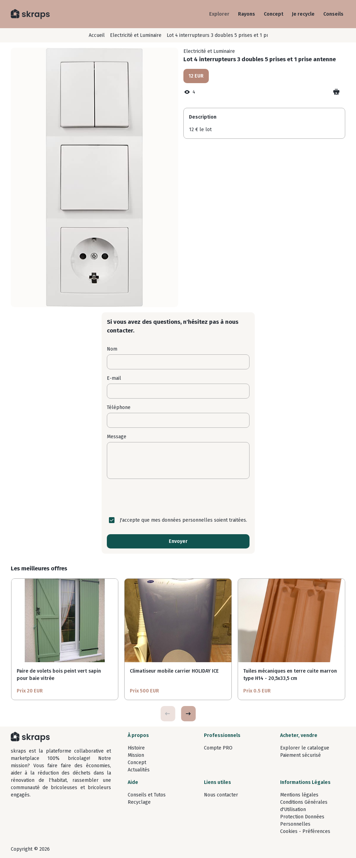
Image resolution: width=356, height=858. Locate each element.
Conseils (333, 14)
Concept (273, 14)
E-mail (114, 378)
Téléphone (118, 407)
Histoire (136, 748)
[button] (188, 713)
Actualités (139, 770)
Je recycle (303, 14)
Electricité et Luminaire (135, 35)
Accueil (97, 35)
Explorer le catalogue (304, 748)
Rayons (246, 14)
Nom (112, 349)
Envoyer (178, 541)
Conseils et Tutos (147, 795)
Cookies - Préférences (305, 831)
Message (116, 437)
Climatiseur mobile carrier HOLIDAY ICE (174, 671)
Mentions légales (299, 795)
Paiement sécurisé (300, 755)
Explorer (219, 14)
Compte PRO (218, 748)
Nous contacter (221, 795)
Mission (136, 755)
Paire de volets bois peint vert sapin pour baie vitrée (59, 674)
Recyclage (139, 802)
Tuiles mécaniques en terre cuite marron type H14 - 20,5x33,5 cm (290, 674)
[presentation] (178, 497)
